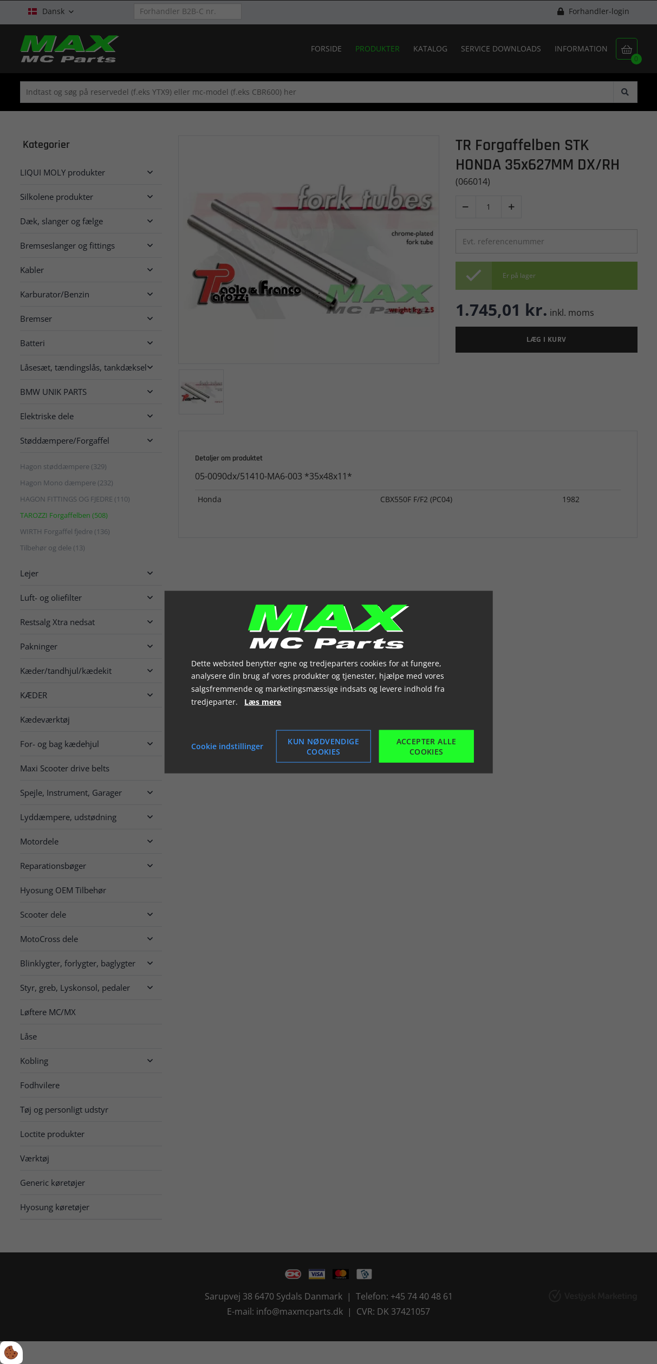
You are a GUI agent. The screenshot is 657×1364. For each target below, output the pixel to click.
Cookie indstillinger (227, 746)
